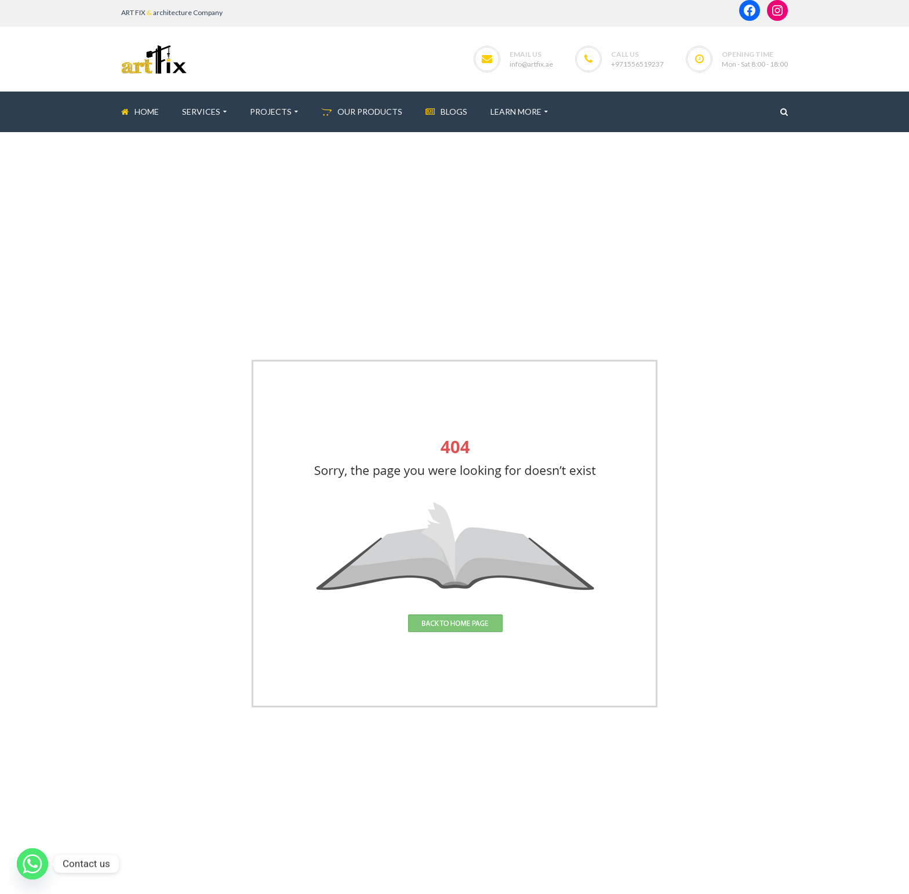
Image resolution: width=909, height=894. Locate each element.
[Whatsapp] (32, 864)
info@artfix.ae (531, 64)
